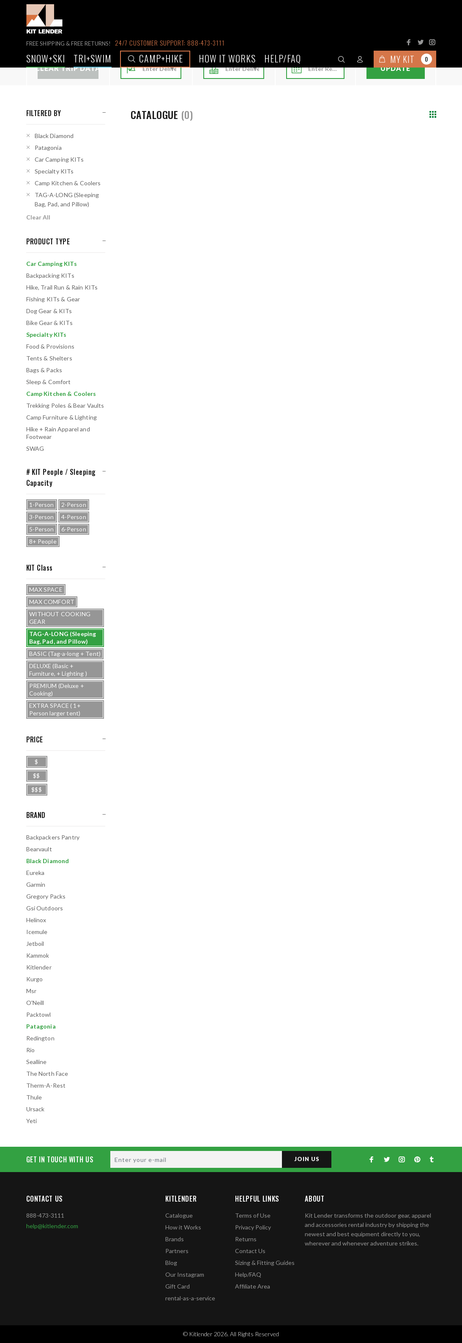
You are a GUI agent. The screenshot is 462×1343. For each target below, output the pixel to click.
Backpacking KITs (50, 275)
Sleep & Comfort (48, 381)
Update (395, 68)
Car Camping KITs (59, 159)
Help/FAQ (282, 58)
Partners (177, 1250)
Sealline (36, 1061)
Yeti (31, 1120)
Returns (246, 1239)
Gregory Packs (46, 896)
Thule (34, 1097)
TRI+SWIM (93, 58)
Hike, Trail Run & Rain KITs (62, 287)
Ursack (35, 1109)
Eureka (35, 872)
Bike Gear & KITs (49, 322)
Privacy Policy (253, 1227)
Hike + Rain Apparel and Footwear (58, 432)
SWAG (35, 448)
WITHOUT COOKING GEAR (60, 617)
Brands (174, 1239)
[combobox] (159, 68)
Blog (171, 1262)
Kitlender (39, 967)
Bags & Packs (44, 370)
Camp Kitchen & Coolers (68, 183)
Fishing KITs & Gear (53, 299)
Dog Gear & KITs (49, 310)
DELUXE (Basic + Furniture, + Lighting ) (58, 669)
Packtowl (38, 1014)
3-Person (41, 516)
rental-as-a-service (190, 1298)
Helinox (36, 919)
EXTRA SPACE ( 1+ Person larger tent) (55, 709)
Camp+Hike (155, 58)
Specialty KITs (54, 171)
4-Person (73, 516)
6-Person (73, 529)
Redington (40, 1038)
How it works (227, 58)
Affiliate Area (252, 1286)
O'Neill (35, 1002)
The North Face (47, 1073)
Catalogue (179, 1215)
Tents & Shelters (49, 358)
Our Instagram (184, 1274)
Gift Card (177, 1286)
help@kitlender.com (52, 1225)
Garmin (36, 884)
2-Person (73, 504)
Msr (31, 990)
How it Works (183, 1227)
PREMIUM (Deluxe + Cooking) (56, 689)
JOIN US (305, 1159)
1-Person (41, 504)
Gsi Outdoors (44, 908)
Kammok (37, 955)
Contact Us (250, 1250)
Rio (30, 1049)
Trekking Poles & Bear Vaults (65, 405)
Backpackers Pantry (53, 837)
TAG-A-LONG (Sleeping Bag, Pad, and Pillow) (67, 199)
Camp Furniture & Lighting (61, 417)
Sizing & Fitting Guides (265, 1262)
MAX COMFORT (52, 601)
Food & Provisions (50, 346)
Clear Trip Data (68, 68)
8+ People (43, 541)
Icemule (37, 931)
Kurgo (34, 979)
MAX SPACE (46, 589)
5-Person (41, 529)
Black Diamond (54, 135)
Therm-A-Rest (46, 1085)
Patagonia (48, 147)
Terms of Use (253, 1215)
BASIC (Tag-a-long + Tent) (65, 653)
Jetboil (35, 943)
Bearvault (39, 849)
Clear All (38, 217)
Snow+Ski (45, 58)
